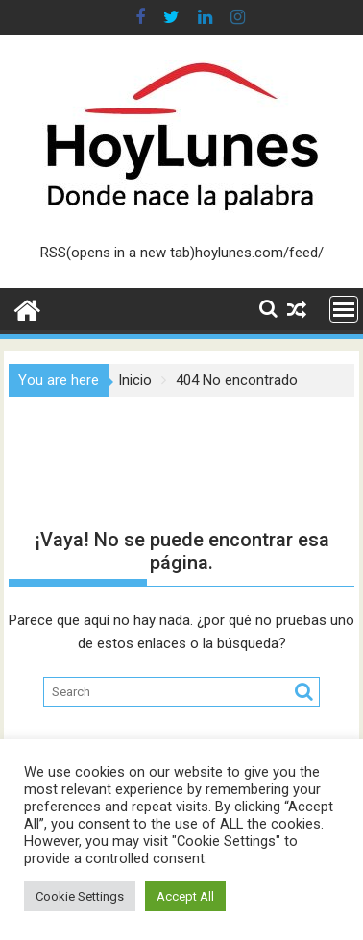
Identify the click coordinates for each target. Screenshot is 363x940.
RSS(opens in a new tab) (117, 252)
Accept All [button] (185, 896)
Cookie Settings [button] (80, 896)
